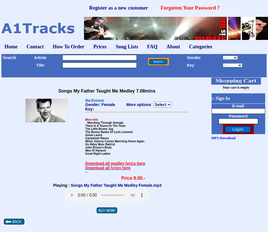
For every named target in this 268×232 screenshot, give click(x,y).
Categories (200, 46)
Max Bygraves (94, 100)
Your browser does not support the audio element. (107, 195)
